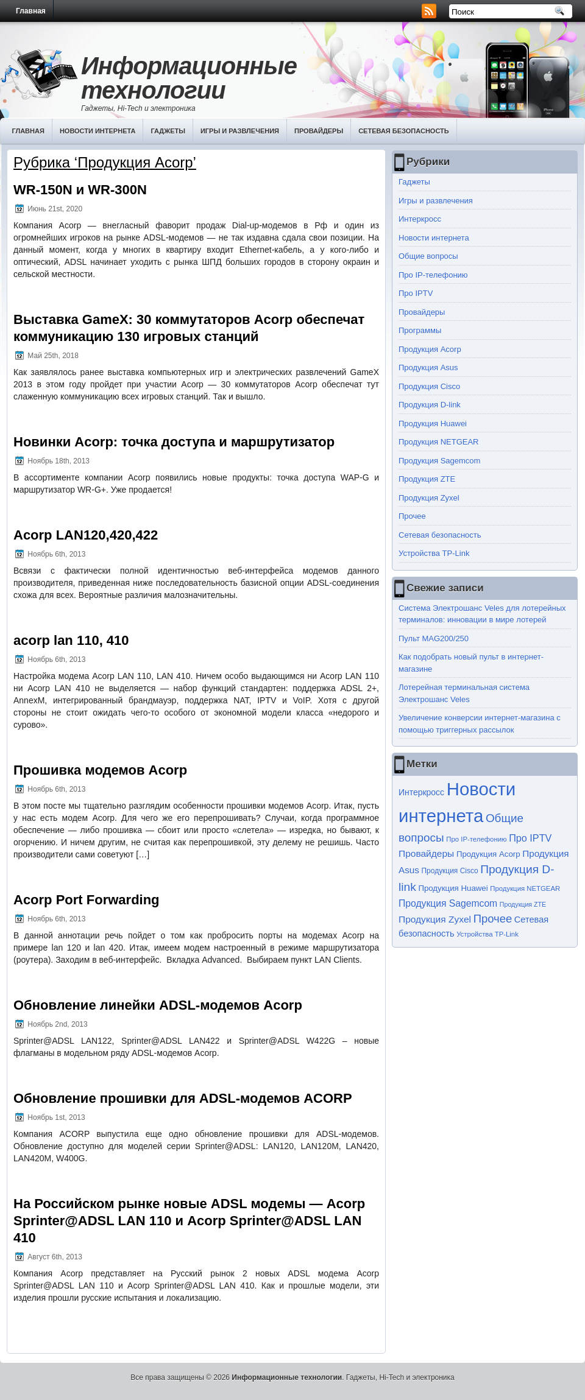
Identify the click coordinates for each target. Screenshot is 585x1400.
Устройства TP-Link (434, 553)
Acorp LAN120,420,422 (85, 535)
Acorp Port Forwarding (86, 899)
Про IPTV (416, 293)
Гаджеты (168, 131)
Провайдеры (318, 131)
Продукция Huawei (433, 423)
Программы (420, 330)
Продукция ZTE (427, 479)
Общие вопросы (428, 256)
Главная (31, 11)
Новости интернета (98, 131)
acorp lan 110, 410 (71, 640)
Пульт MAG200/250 (434, 638)
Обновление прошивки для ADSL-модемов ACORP (182, 1098)
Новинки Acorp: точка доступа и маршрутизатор (174, 441)
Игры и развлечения (239, 131)
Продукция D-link (430, 404)
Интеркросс (420, 218)
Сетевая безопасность (403, 131)
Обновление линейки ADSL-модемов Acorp (157, 1005)
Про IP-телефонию (433, 275)
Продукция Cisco (429, 386)
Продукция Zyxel (429, 497)
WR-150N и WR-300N (80, 189)
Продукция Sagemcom (439, 460)
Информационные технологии (189, 78)
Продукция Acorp (430, 349)
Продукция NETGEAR (439, 441)
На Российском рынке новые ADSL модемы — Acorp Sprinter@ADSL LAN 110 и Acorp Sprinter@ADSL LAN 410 (189, 1220)
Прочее (412, 516)
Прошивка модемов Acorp (100, 770)
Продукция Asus (428, 367)
